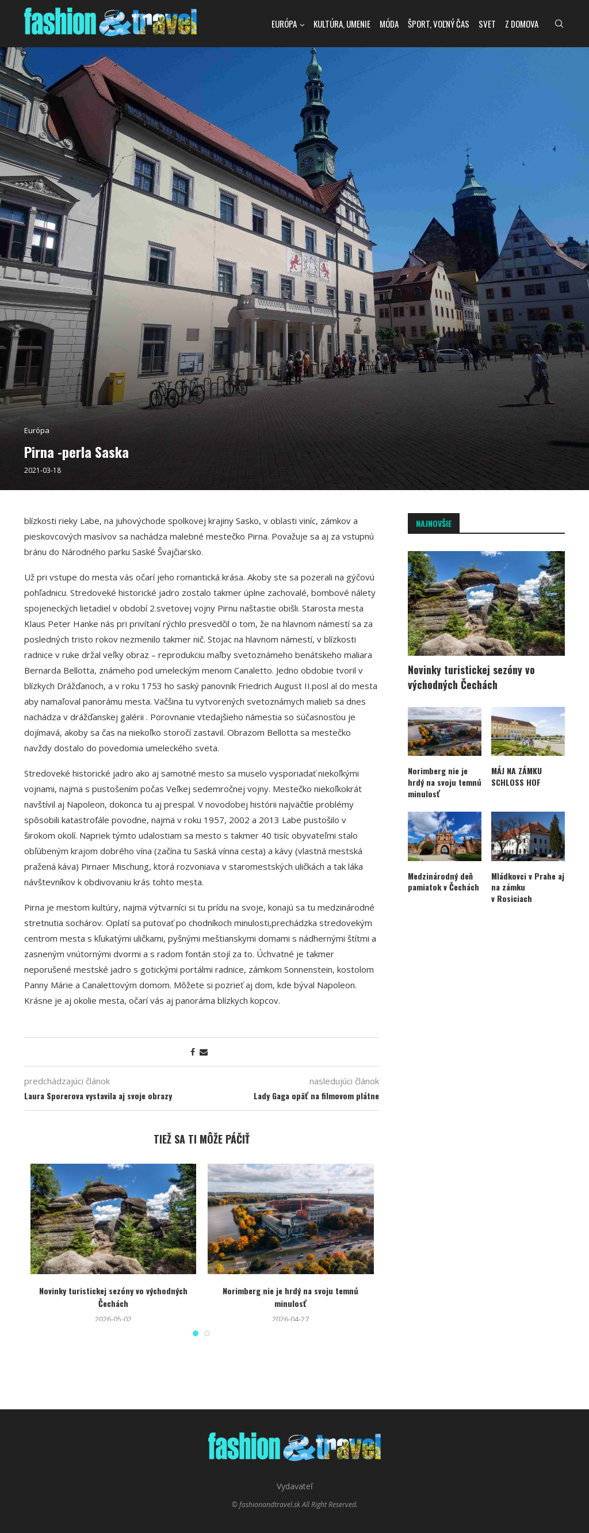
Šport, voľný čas (438, 23)
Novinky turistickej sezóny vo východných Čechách (113, 1296)
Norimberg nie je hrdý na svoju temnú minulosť (290, 1296)
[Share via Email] (204, 1051)
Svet (487, 23)
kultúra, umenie (341, 23)
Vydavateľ (295, 1486)
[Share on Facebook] (192, 1051)
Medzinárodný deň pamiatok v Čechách (443, 881)
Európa (284, 23)
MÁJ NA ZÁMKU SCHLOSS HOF (516, 776)
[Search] (559, 24)
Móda (389, 23)
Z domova (521, 23)
